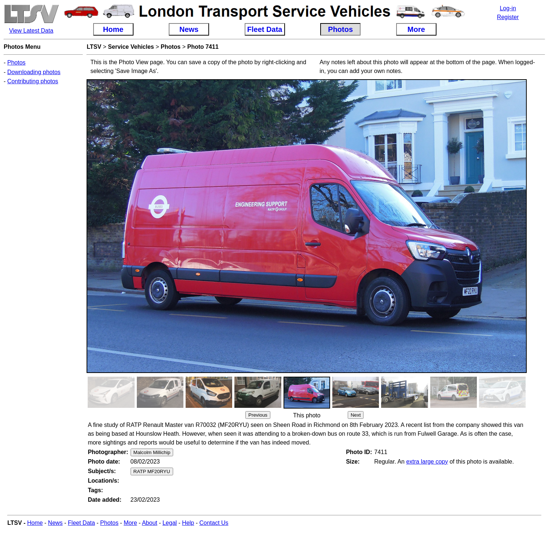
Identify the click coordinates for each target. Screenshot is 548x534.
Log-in (508, 8)
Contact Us (213, 523)
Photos (16, 62)
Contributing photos (32, 81)
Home (35, 523)
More (130, 523)
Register (508, 17)
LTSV (94, 47)
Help (188, 523)
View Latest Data (31, 31)
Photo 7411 (202, 47)
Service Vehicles (131, 47)
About (149, 523)
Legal (169, 523)
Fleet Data (81, 523)
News (55, 523)
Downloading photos (34, 72)
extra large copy (427, 461)
